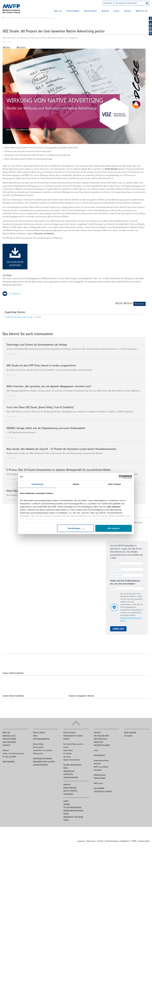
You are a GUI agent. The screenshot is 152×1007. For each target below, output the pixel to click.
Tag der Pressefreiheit (72, 765)
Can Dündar (67, 753)
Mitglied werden (9, 739)
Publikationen (99, 778)
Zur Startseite (15, 293)
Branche (105, 11)
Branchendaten (70, 788)
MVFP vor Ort (141, 11)
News (35, 736)
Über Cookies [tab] (114, 484)
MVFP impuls (98, 783)
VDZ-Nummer (99, 788)
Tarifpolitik (68, 774)
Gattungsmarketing (41, 739)
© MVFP (133, 841)
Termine (66, 804)
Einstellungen (75, 528)
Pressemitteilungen (102, 745)
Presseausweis (100, 775)
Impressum (81, 841)
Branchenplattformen (42, 759)
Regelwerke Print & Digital (44, 762)
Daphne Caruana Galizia (71, 760)
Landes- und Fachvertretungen (13, 753)
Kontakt (100, 841)
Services (127, 11)
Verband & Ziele (9, 736)
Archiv (96, 750)
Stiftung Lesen (38, 753)
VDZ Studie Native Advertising (15, 263)
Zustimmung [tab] (37, 484)
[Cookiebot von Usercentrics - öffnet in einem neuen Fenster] (120, 477)
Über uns (58, 11)
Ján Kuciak (67, 757)
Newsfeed (97, 764)
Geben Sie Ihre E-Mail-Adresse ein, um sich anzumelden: (125, 582)
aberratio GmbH (143, 841)
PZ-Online (128, 736)
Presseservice (99, 755)
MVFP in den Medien (101, 767)
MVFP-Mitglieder (9, 742)
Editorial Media (38, 744)
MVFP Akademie (9, 762)
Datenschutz (91, 841)
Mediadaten (125, 841)
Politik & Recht (90, 11)
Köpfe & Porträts (70, 791)
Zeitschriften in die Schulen (42, 750)
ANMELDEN (118, 629)
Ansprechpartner (40, 765)
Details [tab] (76, 484)
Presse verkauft (38, 747)
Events (116, 11)
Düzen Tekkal (68, 750)
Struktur (6, 745)
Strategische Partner (103, 791)
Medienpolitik (68, 771)
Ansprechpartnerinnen (101, 760)
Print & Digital (73, 11)
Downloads (98, 770)
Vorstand (6, 750)
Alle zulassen (113, 528)
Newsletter (108, 3)
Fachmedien (68, 794)
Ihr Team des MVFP (9, 757)
